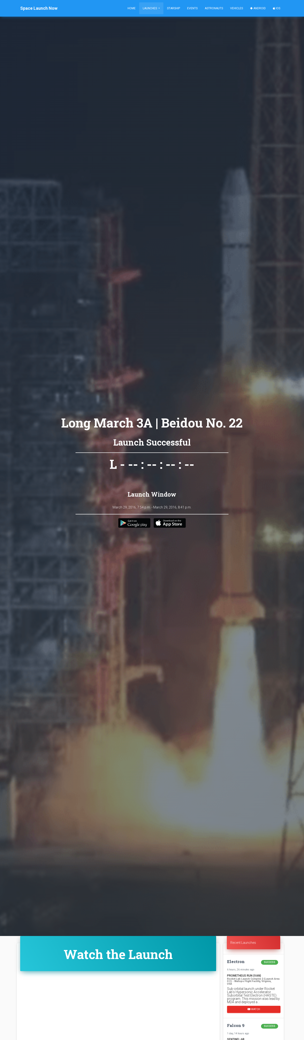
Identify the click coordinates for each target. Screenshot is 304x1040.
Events (192, 8)
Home (132, 8)
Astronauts (214, 8)
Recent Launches (243, 943)
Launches (150, 8)
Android (258, 8)
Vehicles (236, 8)
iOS (276, 8)
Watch (253, 1009)
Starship (173, 8)
